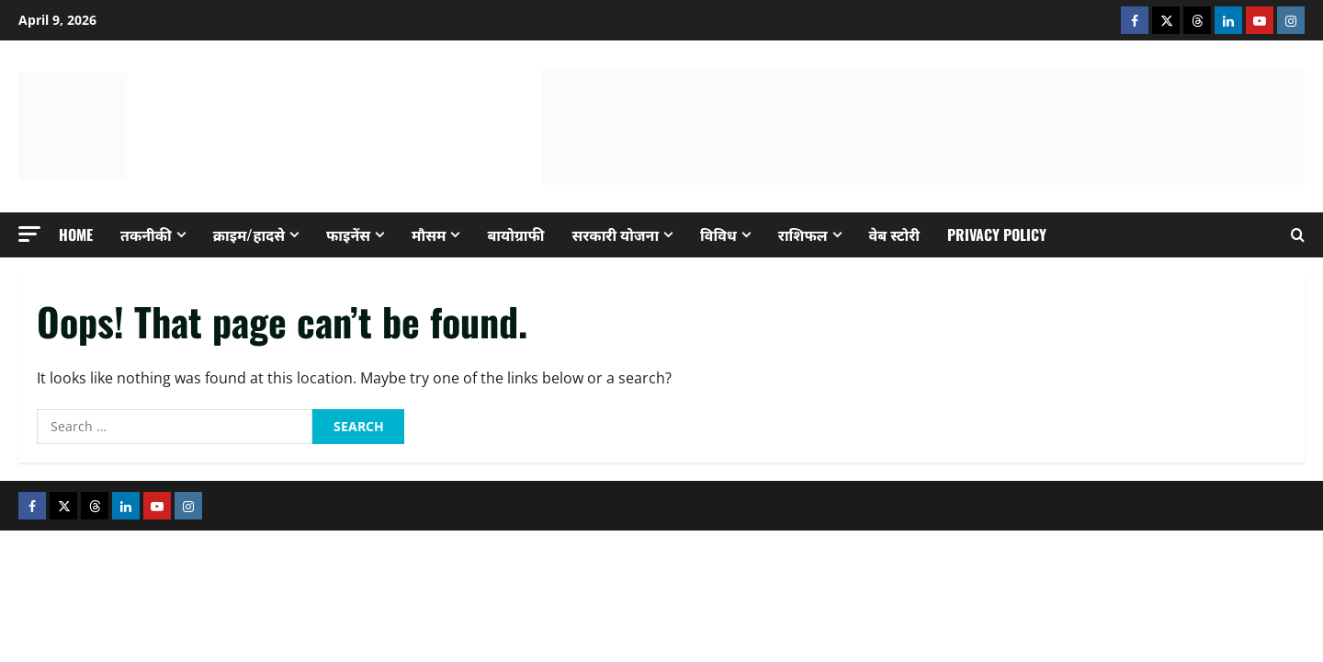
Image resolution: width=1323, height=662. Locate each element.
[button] (29, 234)
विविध (718, 234)
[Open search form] (1298, 235)
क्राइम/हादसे (249, 234)
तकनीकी (146, 234)
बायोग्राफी (515, 234)
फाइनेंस (348, 234)
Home (76, 234)
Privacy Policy (996, 234)
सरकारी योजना (616, 234)
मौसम (429, 234)
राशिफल (803, 234)
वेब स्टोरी (894, 234)
